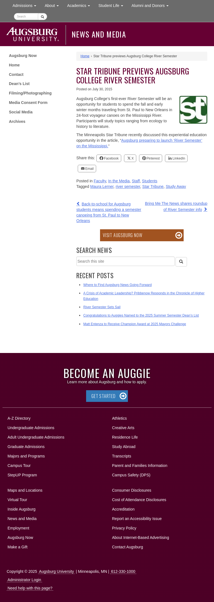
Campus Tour (19, 465)
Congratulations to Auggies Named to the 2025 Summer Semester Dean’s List (141, 315)
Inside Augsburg (21, 509)
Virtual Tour (17, 499)
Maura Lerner (101, 186)
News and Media (99, 34)
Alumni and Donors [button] (152, 5)
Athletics (119, 418)
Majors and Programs (26, 455)
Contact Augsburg (127, 547)
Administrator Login (24, 580)
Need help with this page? (30, 588)
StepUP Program (22, 475)
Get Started (103, 396)
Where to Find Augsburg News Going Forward (117, 285)
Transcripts (121, 456)
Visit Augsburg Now (122, 235)
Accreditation (123, 509)
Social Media (21, 112)
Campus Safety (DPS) (131, 475)
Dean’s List (19, 83)
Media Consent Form (28, 102)
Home (14, 65)
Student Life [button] (112, 5)
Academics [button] (80, 5)
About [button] (54, 7)
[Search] (181, 262)
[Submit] (42, 16)
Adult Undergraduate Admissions (36, 437)
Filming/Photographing (30, 93)
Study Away (176, 186)
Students (149, 181)
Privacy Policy (124, 528)
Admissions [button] (26, 5)
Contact (16, 74)
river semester (128, 186)
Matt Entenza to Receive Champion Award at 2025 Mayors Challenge (134, 324)
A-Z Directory (19, 418)
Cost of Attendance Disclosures (139, 499)
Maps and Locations (25, 490)
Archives (17, 121)
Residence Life (125, 437)
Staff (136, 181)
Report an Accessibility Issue (137, 518)
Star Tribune (153, 186)
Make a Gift (18, 547)
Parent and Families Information (139, 465)
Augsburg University (56, 571)
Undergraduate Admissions (31, 428)
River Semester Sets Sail (101, 307)
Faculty (100, 181)
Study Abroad (123, 446)
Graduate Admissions (26, 446)
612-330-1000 (123, 571)
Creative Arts (123, 428)
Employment (18, 528)
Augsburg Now (23, 55)
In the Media (119, 181)
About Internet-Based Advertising (140, 537)
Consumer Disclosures (131, 490)
